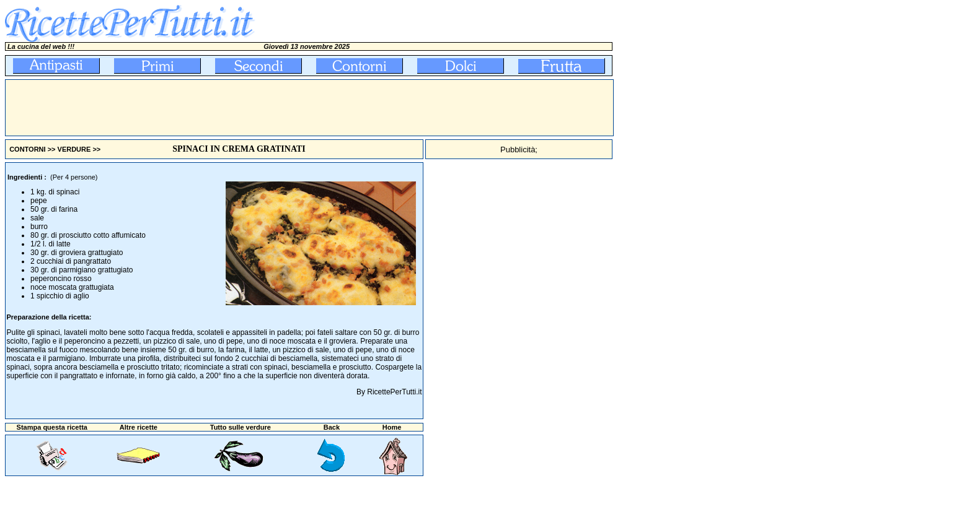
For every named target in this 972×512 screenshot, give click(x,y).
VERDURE (74, 149)
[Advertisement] (231, 108)
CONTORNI (27, 149)
